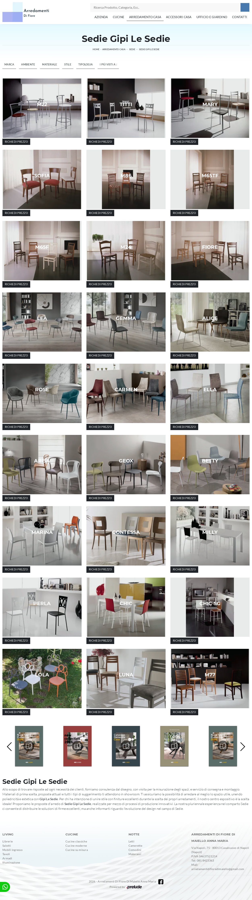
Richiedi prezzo (16, 141)
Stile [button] (67, 64)
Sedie (132, 49)
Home (96, 49)
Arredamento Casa (145, 17)
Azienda (101, 17)
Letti (131, 841)
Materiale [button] (49, 64)
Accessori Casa (179, 17)
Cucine (118, 17)
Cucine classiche (76, 841)
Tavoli (6, 854)
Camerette (135, 845)
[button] (242, 746)
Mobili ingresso (12, 849)
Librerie (7, 841)
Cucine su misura (76, 849)
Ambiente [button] (28, 64)
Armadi (7, 858)
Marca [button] (9, 64)
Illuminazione (11, 862)
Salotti (6, 845)
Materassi (135, 854)
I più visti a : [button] (108, 64)
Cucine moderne (76, 845)
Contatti (239, 17)
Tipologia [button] (85, 64)
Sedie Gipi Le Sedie (149, 49)
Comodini (135, 849)
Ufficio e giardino (211, 17)
